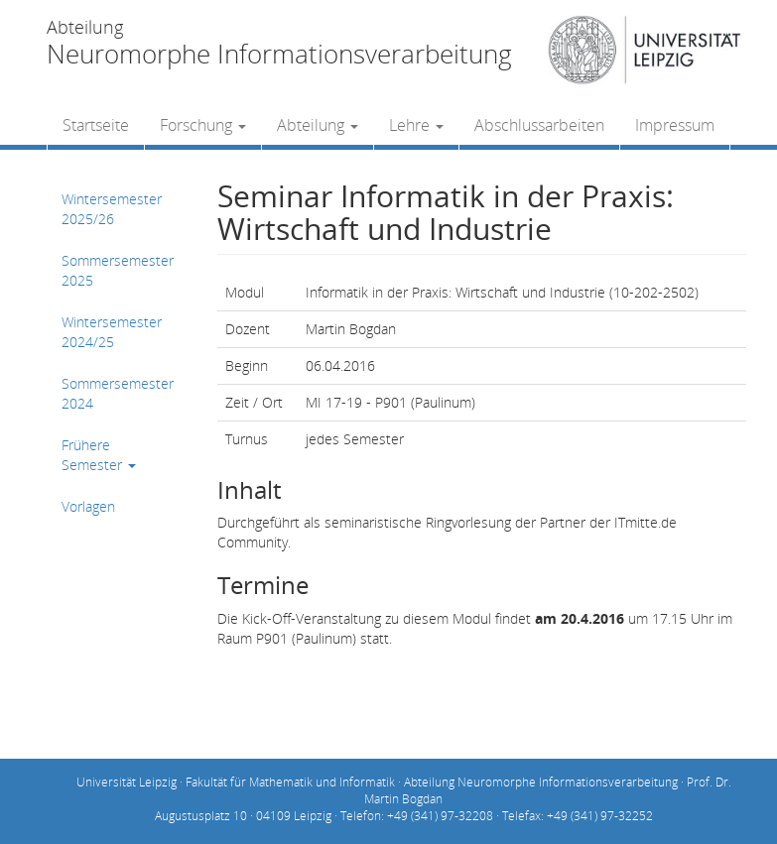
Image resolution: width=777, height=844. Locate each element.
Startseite (96, 125)
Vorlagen (88, 506)
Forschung (203, 125)
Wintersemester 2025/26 (112, 208)
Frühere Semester (99, 454)
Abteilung (317, 125)
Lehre (416, 125)
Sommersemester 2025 (118, 270)
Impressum (674, 125)
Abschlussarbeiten (539, 125)
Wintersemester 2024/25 (112, 331)
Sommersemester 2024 (118, 393)
